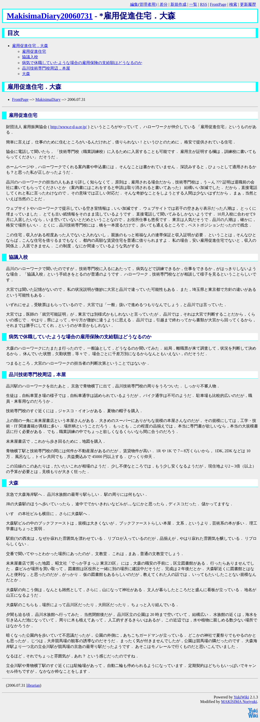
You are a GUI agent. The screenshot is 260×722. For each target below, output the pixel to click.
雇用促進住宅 (34, 51)
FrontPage (218, 4)
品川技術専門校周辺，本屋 (46, 68)
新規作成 (178, 4)
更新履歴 (248, 4)
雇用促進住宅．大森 (30, 46)
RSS (203, 4)
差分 (164, 4)
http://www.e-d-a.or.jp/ (68, 127)
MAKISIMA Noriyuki (239, 701)
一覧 (193, 4)
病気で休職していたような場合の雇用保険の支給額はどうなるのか (82, 63)
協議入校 (30, 57)
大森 (26, 74)
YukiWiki (241, 697)
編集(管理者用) (143, 4)
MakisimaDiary (47, 99)
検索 (233, 4)
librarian (33, 685)
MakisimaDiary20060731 (50, 15)
